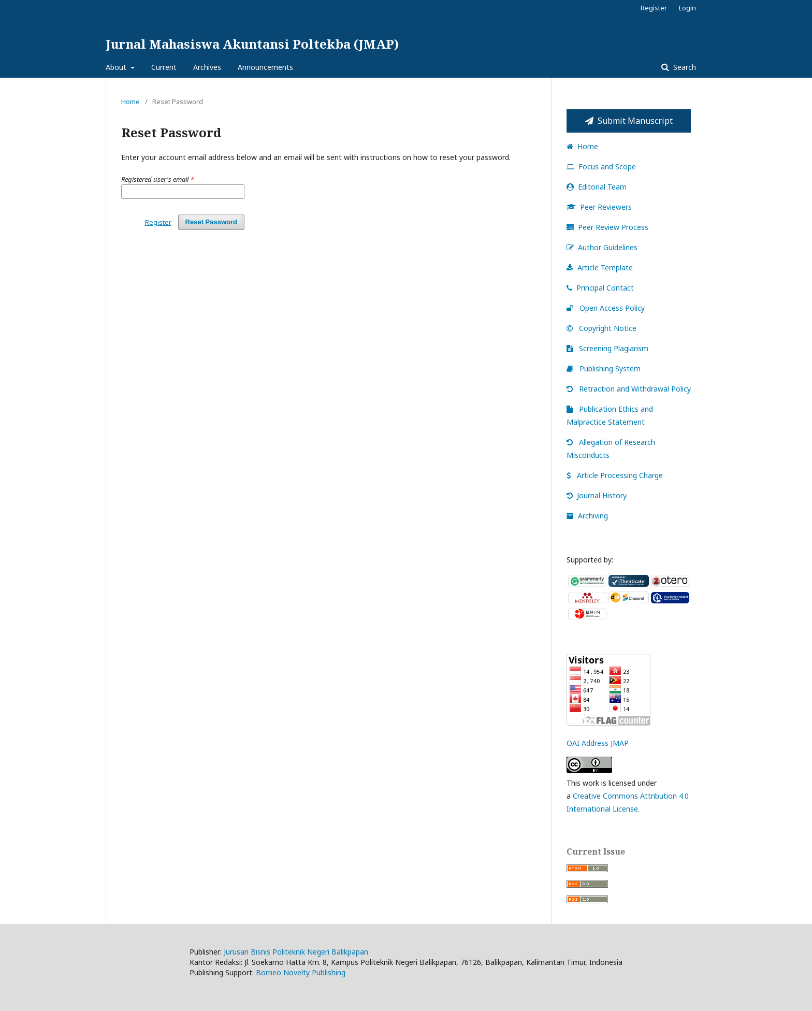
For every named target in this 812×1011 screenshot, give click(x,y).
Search (683, 67)
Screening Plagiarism (607, 348)
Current (164, 67)
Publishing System (604, 368)
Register (654, 7)
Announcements (265, 67)
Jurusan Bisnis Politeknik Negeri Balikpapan (296, 952)
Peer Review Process (607, 227)
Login (687, 7)
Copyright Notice (601, 328)
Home (130, 101)
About (117, 67)
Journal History (597, 495)
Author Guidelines (602, 247)
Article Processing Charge (615, 475)
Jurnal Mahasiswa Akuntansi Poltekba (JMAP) (252, 43)
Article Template (600, 267)
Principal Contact (600, 288)
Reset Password (211, 222)
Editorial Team (597, 187)
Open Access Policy (606, 308)
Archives (207, 67)
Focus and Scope (601, 166)
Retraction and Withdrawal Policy (629, 389)
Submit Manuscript (629, 120)
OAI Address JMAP (598, 743)
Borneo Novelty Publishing (300, 972)
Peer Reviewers (599, 207)
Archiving (587, 516)
